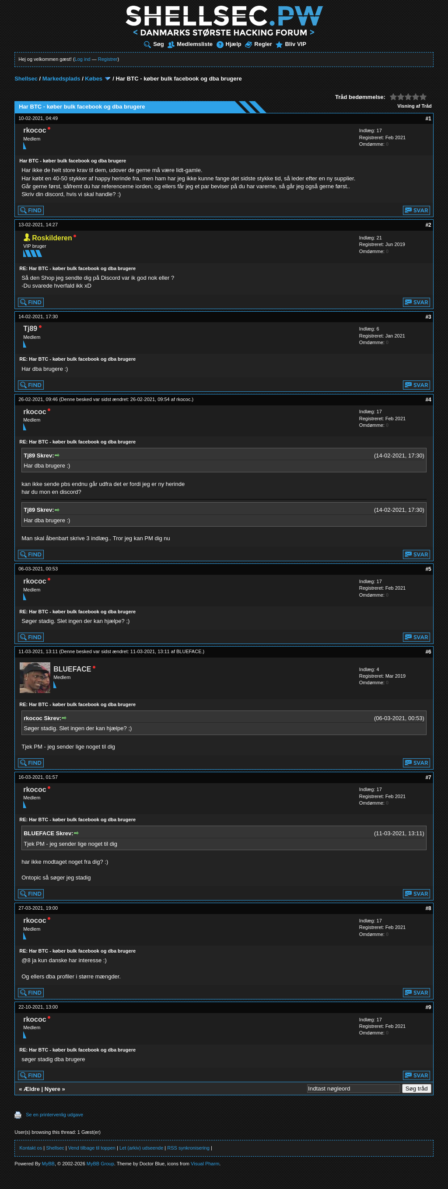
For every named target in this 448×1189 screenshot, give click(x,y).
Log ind (83, 59)
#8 (428, 908)
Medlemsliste (190, 44)
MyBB (48, 1163)
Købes (93, 78)
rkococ (183, 399)
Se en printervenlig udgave (54, 1114)
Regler (258, 44)
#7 (428, 777)
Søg (154, 44)
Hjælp (229, 44)
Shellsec (26, 78)
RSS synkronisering (188, 1147)
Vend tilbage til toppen (92, 1147)
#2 (428, 225)
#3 (428, 317)
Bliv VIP (291, 44)
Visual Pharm (205, 1163)
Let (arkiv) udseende (141, 1147)
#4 (428, 400)
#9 (428, 1007)
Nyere (52, 1089)
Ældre (32, 1089)
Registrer (108, 59)
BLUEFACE (188, 651)
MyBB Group (100, 1163)
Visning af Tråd (414, 106)
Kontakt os (30, 1147)
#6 (428, 652)
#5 (428, 569)
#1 (428, 119)
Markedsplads (61, 78)
